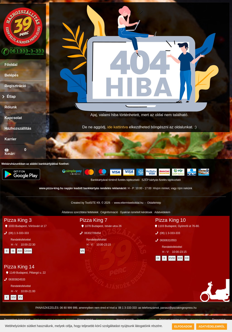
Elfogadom (183, 326)
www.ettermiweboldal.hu (128, 202)
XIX (180, 258)
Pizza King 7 (93, 220)
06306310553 (168, 240)
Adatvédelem (162, 212)
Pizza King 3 (18, 220)
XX (187, 258)
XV (20, 297)
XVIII (172, 258)
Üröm (28, 251)
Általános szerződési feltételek (80, 212)
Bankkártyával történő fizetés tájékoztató (115, 180)
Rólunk (11, 107)
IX (158, 258)
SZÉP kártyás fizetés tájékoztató (161, 180)
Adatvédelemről (211, 326)
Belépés (11, 75)
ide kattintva (117, 127)
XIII (20, 251)
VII (82, 251)
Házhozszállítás (18, 128)
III (13, 251)
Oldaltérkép (154, 202)
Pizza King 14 (19, 267)
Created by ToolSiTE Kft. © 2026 (90, 202)
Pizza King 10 (170, 220)
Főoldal (11, 65)
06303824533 (17, 279)
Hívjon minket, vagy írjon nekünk (172, 188)
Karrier (10, 139)
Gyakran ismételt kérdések (136, 212)
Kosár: (10, 153)
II (6, 251)
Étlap (11, 96)
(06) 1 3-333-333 (19, 233)
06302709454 (92, 233)
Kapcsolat (13, 118)
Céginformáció (109, 212)
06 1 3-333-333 (127, 307)
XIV (13, 297)
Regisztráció (15, 86)
